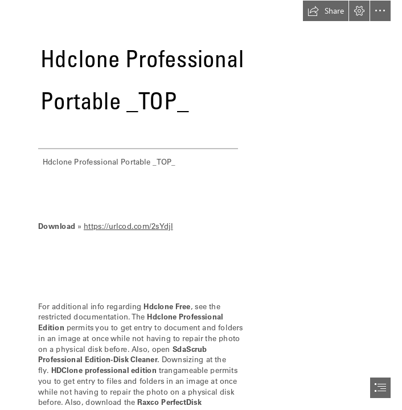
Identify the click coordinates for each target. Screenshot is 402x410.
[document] (201, 205)
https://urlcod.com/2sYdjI (128, 226)
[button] (325, 11)
